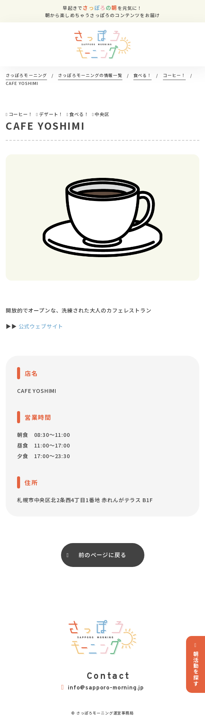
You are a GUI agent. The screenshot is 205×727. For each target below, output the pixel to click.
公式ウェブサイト (41, 326)
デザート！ (51, 114)
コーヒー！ (21, 114)
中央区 (102, 114)
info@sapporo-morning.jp (102, 688)
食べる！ (79, 114)
